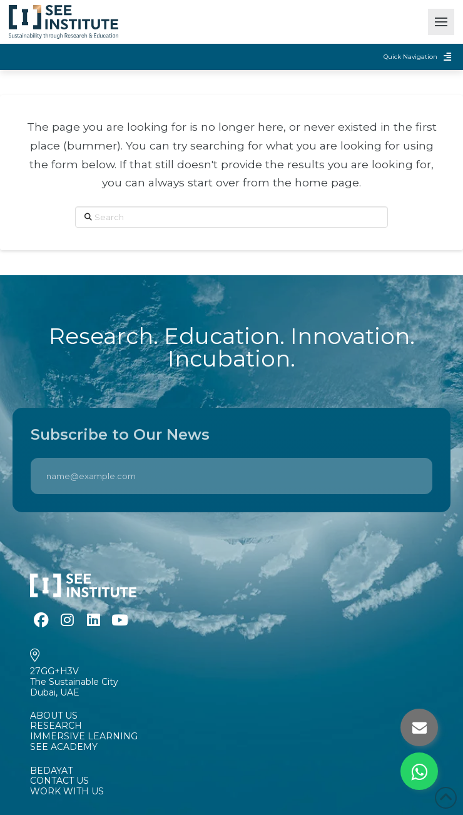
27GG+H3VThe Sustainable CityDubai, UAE (74, 682)
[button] (441, 22)
